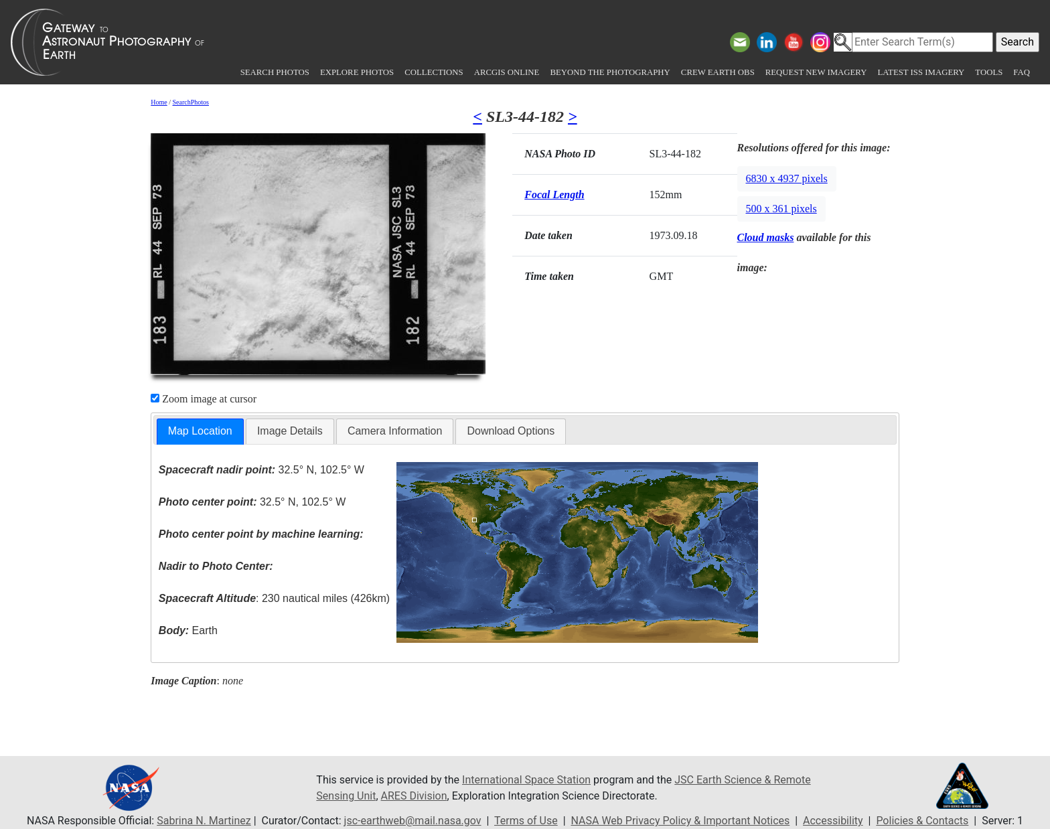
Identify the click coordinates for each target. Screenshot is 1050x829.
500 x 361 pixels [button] (781, 208)
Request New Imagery (816, 72)
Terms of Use (526, 820)
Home (159, 102)
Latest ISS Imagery (920, 72)
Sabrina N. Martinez (203, 820)
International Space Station (526, 779)
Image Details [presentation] (290, 431)
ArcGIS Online (507, 72)
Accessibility (833, 820)
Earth (188, 630)
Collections (433, 72)
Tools (988, 72)
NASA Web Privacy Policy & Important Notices (680, 820)
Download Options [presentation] (510, 431)
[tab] (200, 432)
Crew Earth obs (718, 72)
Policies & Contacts (922, 820)
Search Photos (274, 72)
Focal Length (554, 194)
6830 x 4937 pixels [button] (787, 178)
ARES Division (414, 795)
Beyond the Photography (610, 72)
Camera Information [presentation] (395, 431)
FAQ (1021, 72)
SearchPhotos (191, 102)
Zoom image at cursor (203, 398)
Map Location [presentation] (200, 431)
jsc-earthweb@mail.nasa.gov (412, 820)
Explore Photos (357, 72)
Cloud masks (765, 237)
